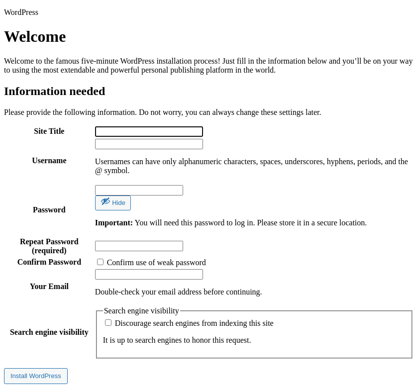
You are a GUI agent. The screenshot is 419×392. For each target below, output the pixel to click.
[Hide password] (113, 203)
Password (49, 209)
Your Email (49, 286)
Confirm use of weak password (151, 262)
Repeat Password (49, 246)
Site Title (49, 131)
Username (49, 160)
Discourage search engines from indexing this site (189, 323)
